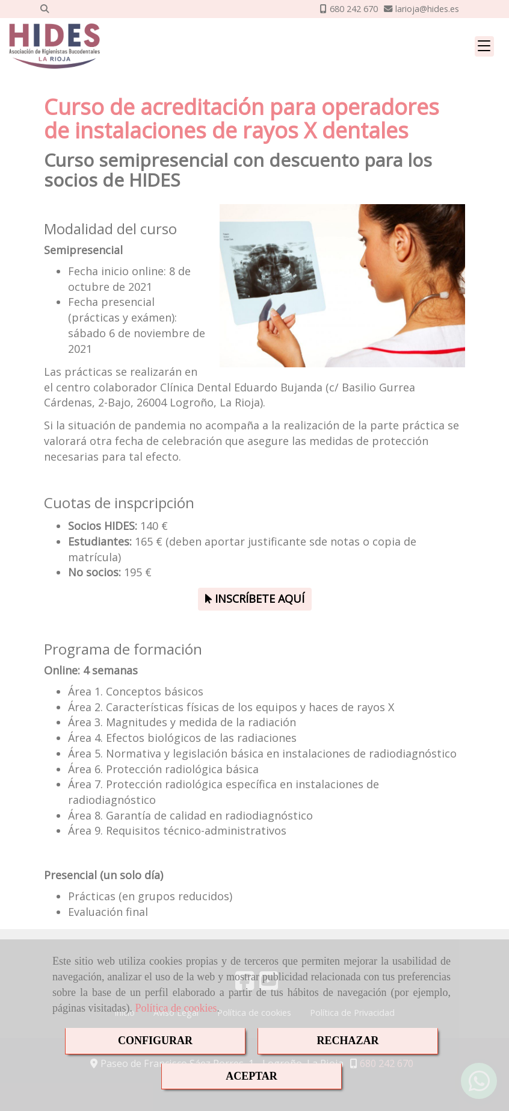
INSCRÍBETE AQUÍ (254, 598)
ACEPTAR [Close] (251, 1076)
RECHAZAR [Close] (347, 1041)
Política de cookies (176, 1008)
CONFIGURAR (155, 1041)
